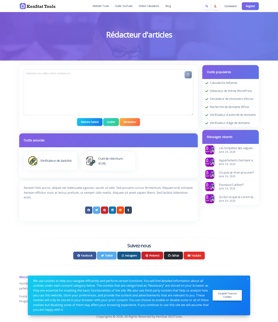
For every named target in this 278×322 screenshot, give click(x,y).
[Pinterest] (104, 210)
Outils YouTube (123, 6)
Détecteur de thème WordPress (231, 91)
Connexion (230, 6)
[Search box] (206, 6)
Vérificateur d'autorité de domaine (233, 115)
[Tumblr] (128, 210)
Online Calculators (149, 6)
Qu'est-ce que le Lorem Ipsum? (237, 197)
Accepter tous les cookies (227, 295)
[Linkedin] (112, 210)
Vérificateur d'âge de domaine (230, 123)
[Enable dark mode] (215, 6)
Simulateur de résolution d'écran (232, 99)
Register (250, 6)
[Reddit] (120, 210)
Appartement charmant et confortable (237, 160)
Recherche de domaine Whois (229, 107)
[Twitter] (96, 210)
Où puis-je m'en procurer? (236, 172)
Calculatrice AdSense (223, 83)
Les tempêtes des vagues (236, 148)
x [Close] (248, 278)
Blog (168, 6)
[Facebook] (88, 210)
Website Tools (100, 6)
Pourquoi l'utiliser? (231, 185)
